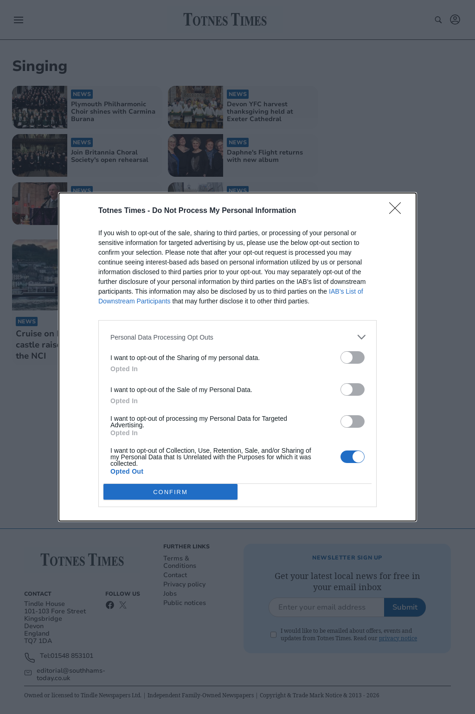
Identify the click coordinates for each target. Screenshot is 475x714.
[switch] (352, 357)
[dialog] (237, 357)
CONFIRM (170, 492)
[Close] (398, 211)
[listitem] (237, 337)
